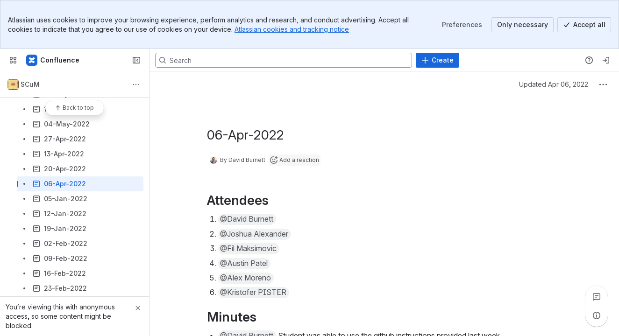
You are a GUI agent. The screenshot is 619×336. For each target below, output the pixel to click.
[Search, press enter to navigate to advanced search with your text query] (283, 60)
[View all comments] (596, 296)
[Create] (437, 60)
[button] (247, 219)
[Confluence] (53, 60)
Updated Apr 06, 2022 (553, 84)
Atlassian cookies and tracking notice (292, 29)
